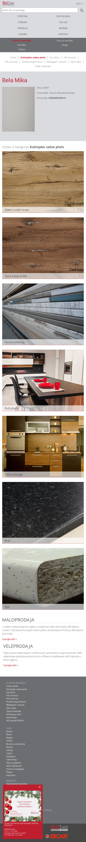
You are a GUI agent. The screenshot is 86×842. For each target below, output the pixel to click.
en (77, 3)
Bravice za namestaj (15, 744)
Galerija (21, 49)
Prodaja (22, 28)
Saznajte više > (9, 639)
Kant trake (76, 61)
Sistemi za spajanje (15, 769)
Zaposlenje (63, 16)
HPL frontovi (70, 57)
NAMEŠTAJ (11, 780)
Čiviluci (9, 772)
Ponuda (22, 22)
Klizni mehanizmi (14, 766)
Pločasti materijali (21, 40)
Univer (13, 57)
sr (82, 3)
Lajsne (9, 753)
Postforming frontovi (32, 61)
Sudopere (10, 756)
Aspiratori (11, 775)
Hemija (9, 750)
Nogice (9, 737)
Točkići (9, 740)
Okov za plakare (13, 762)
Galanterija (11, 759)
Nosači (9, 747)
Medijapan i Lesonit (56, 61)
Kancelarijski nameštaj (16, 783)
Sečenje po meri (13, 714)
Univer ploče (12, 686)
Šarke (9, 734)
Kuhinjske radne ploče (33, 57)
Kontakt (63, 34)
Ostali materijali (43, 66)
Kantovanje (11, 717)
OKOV (9, 728)
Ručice (9, 731)
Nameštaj (21, 44)
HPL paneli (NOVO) (15, 720)
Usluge (63, 22)
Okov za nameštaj (64, 40)
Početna (22, 16)
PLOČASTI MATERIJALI (16, 683)
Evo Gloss (54, 57)
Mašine (63, 28)
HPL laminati (11, 61)
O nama (22, 34)
